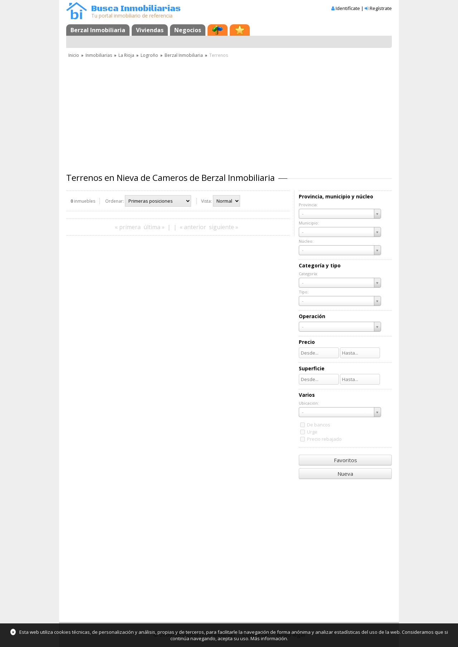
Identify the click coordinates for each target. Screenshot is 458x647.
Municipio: (309, 223)
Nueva (345, 473)
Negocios (187, 30)
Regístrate (381, 8)
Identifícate (348, 8)
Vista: (206, 201)
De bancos (318, 424)
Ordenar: (114, 201)
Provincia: (308, 204)
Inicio (73, 55)
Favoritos (345, 460)
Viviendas (150, 30)
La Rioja (126, 55)
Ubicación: (309, 403)
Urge (312, 432)
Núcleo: (306, 241)
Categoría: (308, 273)
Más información (268, 638)
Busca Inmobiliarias (136, 9)
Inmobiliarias (99, 55)
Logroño (149, 55)
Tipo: (303, 292)
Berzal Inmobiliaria (97, 30)
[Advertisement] (229, 113)
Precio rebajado (324, 439)
